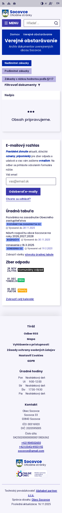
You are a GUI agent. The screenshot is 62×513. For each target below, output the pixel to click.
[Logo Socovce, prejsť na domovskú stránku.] (31, 13)
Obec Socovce (41, 499)
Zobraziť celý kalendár (20, 299)
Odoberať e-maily (23, 191)
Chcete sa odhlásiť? (18, 199)
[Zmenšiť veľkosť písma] (46, 3)
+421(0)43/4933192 (31, 446)
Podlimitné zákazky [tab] (17, 71)
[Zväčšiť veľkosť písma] (50, 3)
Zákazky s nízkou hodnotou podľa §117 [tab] (29, 79)
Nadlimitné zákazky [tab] (17, 63)
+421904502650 (31, 442)
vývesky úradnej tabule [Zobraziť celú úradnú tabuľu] (39, 254)
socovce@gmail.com (31, 450)
